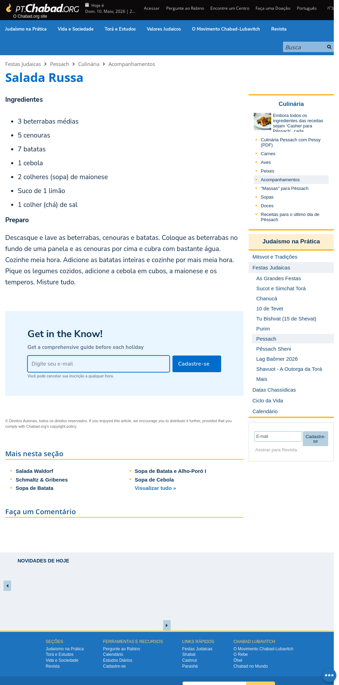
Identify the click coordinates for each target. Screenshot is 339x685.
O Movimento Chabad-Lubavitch (226, 29)
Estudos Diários (117, 660)
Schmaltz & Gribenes (42, 480)
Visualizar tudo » (155, 488)
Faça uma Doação (273, 8)
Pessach (59, 63)
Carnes (268, 153)
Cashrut (189, 660)
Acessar (151, 8)
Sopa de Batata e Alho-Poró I (170, 471)
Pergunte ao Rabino (185, 8)
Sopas (267, 197)
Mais (261, 379)
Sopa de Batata (34, 488)
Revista (278, 29)
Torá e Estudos (120, 29)
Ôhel (237, 660)
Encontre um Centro (229, 8)
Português (307, 8)
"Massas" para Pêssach (284, 188)
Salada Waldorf (34, 471)
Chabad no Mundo (250, 666)
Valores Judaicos (164, 29)
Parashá (190, 666)
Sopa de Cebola (154, 480)
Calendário (113, 654)
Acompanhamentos (131, 63)
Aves (266, 162)
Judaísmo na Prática (26, 29)
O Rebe (240, 654)
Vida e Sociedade (76, 29)
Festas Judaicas (23, 63)
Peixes (267, 171)
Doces (267, 205)
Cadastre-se (114, 666)
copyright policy (63, 426)
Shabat (188, 654)
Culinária (88, 63)
